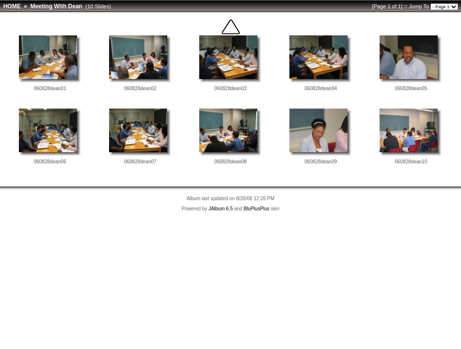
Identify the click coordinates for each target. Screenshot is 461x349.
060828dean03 (230, 88)
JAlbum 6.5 (220, 208)
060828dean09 (320, 161)
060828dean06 (50, 161)
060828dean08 (230, 161)
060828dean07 (140, 161)
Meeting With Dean (56, 6)
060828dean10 (411, 161)
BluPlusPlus (256, 208)
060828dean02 (140, 88)
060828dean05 (411, 88)
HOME (12, 6)
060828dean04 (320, 88)
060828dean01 (50, 88)
